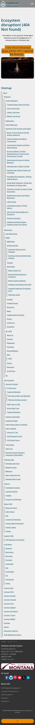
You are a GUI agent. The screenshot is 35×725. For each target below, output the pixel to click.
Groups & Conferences (13, 499)
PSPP (10, 359)
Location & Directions (13, 520)
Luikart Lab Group (13, 112)
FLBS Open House (13, 440)
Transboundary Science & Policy (18, 105)
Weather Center (11, 468)
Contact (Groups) (10, 600)
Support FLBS (9, 536)
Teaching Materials (13, 392)
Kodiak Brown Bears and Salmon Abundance (18, 197)
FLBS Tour (9, 449)
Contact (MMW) (9, 619)
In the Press (11, 371)
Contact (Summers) (11, 611)
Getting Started (12, 246)
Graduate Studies (11, 421)
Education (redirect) (11, 631)
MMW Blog (11, 242)
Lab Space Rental (11, 492)
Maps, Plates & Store (12, 475)
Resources (10, 307)
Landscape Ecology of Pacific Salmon (17, 207)
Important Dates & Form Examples (17, 250)
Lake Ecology (11, 202)
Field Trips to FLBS (13, 404)
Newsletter (11, 343)
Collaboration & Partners (15, 315)
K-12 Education (10, 388)
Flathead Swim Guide (12, 479)
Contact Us (11, 323)
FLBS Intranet (7, 695)
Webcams (8, 471)
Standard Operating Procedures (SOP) (19, 290)
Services (7, 484)
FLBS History (10, 512)
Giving (7, 583)
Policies (8, 531)
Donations (10, 327)
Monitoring (8, 230)
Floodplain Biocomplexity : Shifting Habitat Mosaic (19, 178)
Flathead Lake (9, 460)
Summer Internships (12, 417)
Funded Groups (12, 303)
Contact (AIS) (8, 588)
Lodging (8, 496)
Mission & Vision (11, 508)
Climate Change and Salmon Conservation (17, 140)
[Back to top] (17, 721)
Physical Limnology (13, 218)
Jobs (6, 516)
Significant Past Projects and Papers (18, 129)
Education (9, 556)
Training (10, 263)
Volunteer (10, 347)
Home (5, 93)
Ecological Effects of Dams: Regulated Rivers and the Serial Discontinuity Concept (18, 153)
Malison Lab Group (13, 116)
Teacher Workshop (13, 412)
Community (9, 579)
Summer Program (11, 384)
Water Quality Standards (17, 281)
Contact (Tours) (9, 615)
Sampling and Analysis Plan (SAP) (19, 285)
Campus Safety (10, 527)
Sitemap (7, 623)
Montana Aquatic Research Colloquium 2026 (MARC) (15, 454)
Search (6, 627)
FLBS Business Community (14, 540)
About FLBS (8, 504)
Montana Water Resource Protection (17, 275)
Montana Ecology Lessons (17, 400)
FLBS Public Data (11, 125)
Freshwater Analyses (12, 488)
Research (7, 97)
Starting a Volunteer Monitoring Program (19, 257)
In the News (9, 572)
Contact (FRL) (9, 592)
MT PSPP (8, 331)
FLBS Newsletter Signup (12, 635)
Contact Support (10, 608)
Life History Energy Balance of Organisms (17, 213)
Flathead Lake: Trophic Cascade (18, 166)
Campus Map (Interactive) (14, 523)
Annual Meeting (12, 351)
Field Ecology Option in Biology (16, 425)
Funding (10, 299)
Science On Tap (12, 432)
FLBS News (8, 544)
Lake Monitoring (11, 234)
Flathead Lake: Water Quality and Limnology (18, 171)
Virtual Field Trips (13, 408)
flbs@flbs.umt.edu (7, 659)
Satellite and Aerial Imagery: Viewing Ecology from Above (17, 223)
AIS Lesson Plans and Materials (19, 396)
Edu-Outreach (9, 380)
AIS (6, 376)
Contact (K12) (9, 604)
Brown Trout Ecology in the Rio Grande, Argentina (18, 134)
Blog (8, 355)
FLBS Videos (9, 445)
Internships (9, 564)
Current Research (11, 101)
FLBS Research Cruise (14, 436)
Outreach (8, 560)
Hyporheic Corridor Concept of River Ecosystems (19, 190)
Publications (9, 121)
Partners (10, 339)
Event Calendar (10, 429)
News (9, 311)
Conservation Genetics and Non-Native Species (18, 146)
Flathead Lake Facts (12, 464)
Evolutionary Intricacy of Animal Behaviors (18, 161)
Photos (9, 319)
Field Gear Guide (14, 295)
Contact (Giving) (9, 596)
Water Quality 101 (14, 271)
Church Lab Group (13, 108)
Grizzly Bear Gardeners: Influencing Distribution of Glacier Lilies (19, 184)
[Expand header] (32, 3)
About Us (10, 335)
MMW (7, 238)
